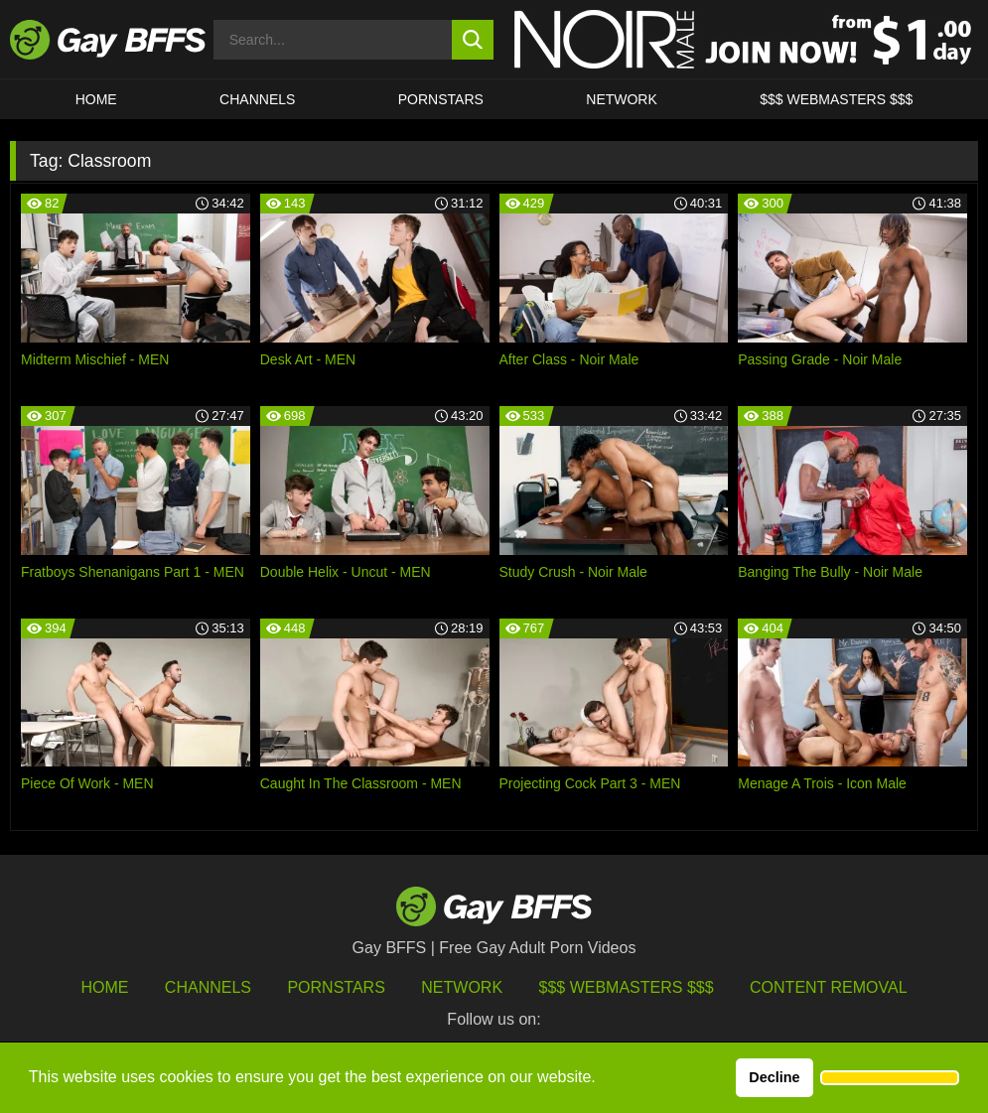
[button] (889, 1078)
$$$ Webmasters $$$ (836, 99)
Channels (208, 987)
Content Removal (829, 987)
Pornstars (335, 987)
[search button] (473, 40)
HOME (96, 99)
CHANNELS (257, 99)
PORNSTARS (441, 99)
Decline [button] (774, 1077)
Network (621, 99)
